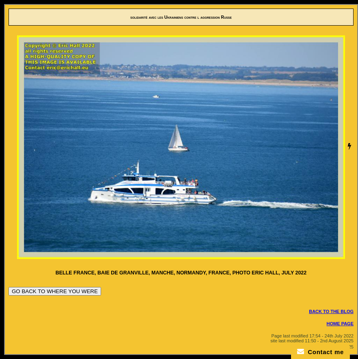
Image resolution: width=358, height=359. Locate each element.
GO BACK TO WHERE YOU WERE (55, 291)
